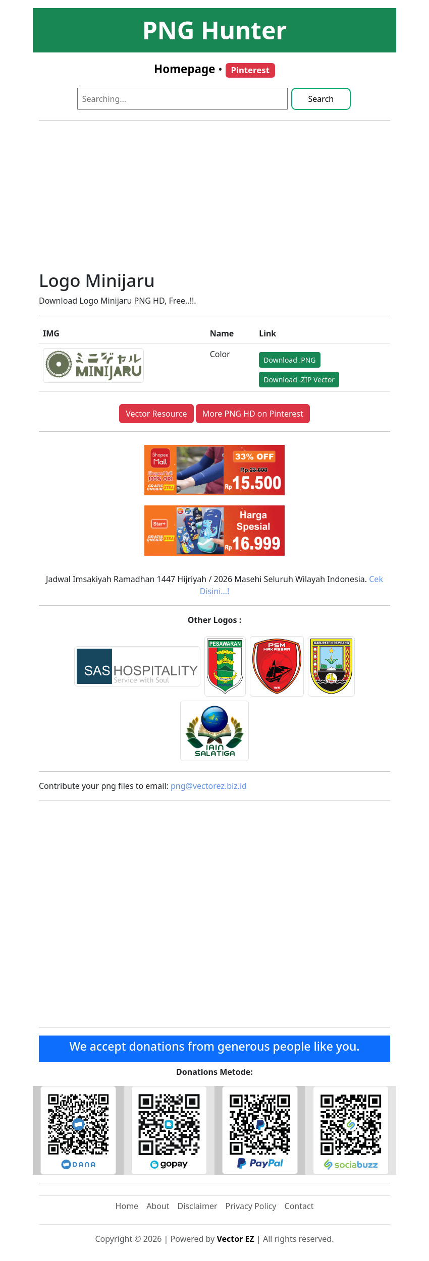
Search (321, 98)
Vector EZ (235, 1238)
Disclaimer (198, 1206)
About (157, 1206)
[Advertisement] (214, 199)
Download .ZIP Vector (299, 379)
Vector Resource (156, 413)
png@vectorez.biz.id (209, 785)
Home (127, 1206)
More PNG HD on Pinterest (252, 413)
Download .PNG (289, 360)
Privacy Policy (251, 1206)
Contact (299, 1206)
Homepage (184, 69)
